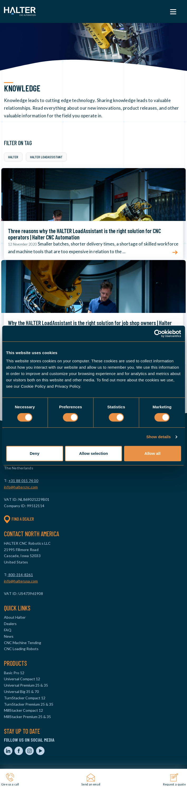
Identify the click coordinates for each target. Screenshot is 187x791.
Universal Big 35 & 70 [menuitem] (21, 691)
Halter (13, 157)
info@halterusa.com (21, 581)
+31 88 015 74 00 (23, 480)
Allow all (153, 453)
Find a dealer (19, 519)
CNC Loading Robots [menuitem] (21, 648)
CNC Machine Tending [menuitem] (22, 642)
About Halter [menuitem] (15, 617)
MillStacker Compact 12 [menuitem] (23, 710)
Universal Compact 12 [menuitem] (22, 679)
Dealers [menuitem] (10, 623)
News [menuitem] (8, 636)
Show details (158, 436)
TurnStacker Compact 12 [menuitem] (24, 698)
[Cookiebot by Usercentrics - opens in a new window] (158, 333)
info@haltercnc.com (21, 487)
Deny (35, 453)
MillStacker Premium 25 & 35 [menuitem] (27, 716)
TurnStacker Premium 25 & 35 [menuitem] (28, 704)
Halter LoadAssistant (46, 157)
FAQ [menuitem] (7, 630)
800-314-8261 (20, 574)
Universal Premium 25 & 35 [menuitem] (26, 685)
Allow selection (93, 453)
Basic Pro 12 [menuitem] (14, 672)
